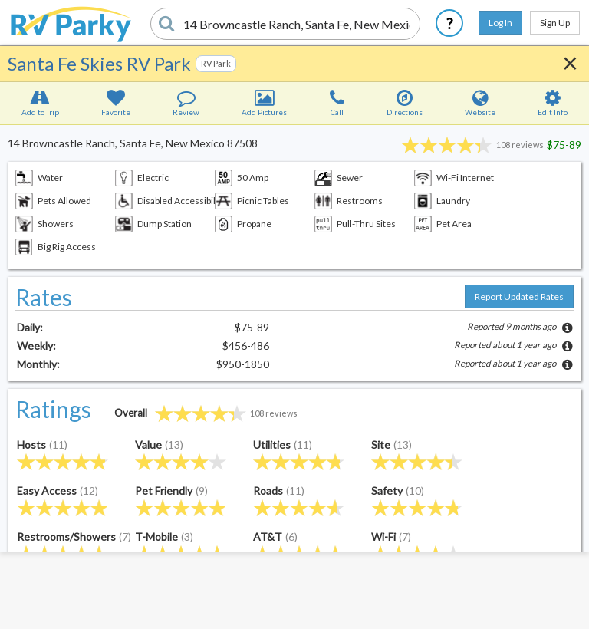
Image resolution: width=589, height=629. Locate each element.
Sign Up (555, 22)
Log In (500, 22)
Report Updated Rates (519, 296)
